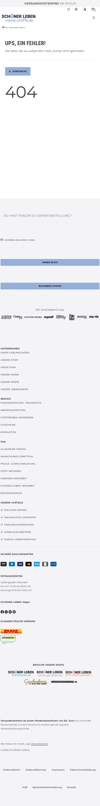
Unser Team (8, 367)
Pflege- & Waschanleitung (18, 464)
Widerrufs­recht (11, 769)
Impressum (58, 769)
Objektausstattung (13, 410)
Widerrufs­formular (35, 769)
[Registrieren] (85, 9)
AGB (24, 787)
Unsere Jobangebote (14, 389)
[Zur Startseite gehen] (13, 27)
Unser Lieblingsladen (15, 352)
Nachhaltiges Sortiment (20, 517)
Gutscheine (8, 425)
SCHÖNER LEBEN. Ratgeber (17, 486)
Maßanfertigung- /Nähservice (21, 403)
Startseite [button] (18, 71)
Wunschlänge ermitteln (17, 456)
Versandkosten (39, 744)
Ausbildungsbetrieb (17, 532)
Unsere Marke (10, 374)
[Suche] (69, 9)
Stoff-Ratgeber (11, 471)
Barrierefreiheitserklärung (47, 787)
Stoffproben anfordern (17, 417)
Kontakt (71, 787)
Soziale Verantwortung (20, 539)
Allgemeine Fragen (13, 449)
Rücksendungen (11, 493)
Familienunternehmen (19, 524)
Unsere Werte (10, 382)
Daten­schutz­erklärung (83, 769)
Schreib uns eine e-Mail (19, 240)
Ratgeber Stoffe (50, 286)
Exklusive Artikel (15, 510)
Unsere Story (9, 360)
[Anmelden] (77, 9)
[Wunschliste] (93, 9)
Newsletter (8, 432)
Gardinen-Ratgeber (13, 478)
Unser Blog (50, 262)
